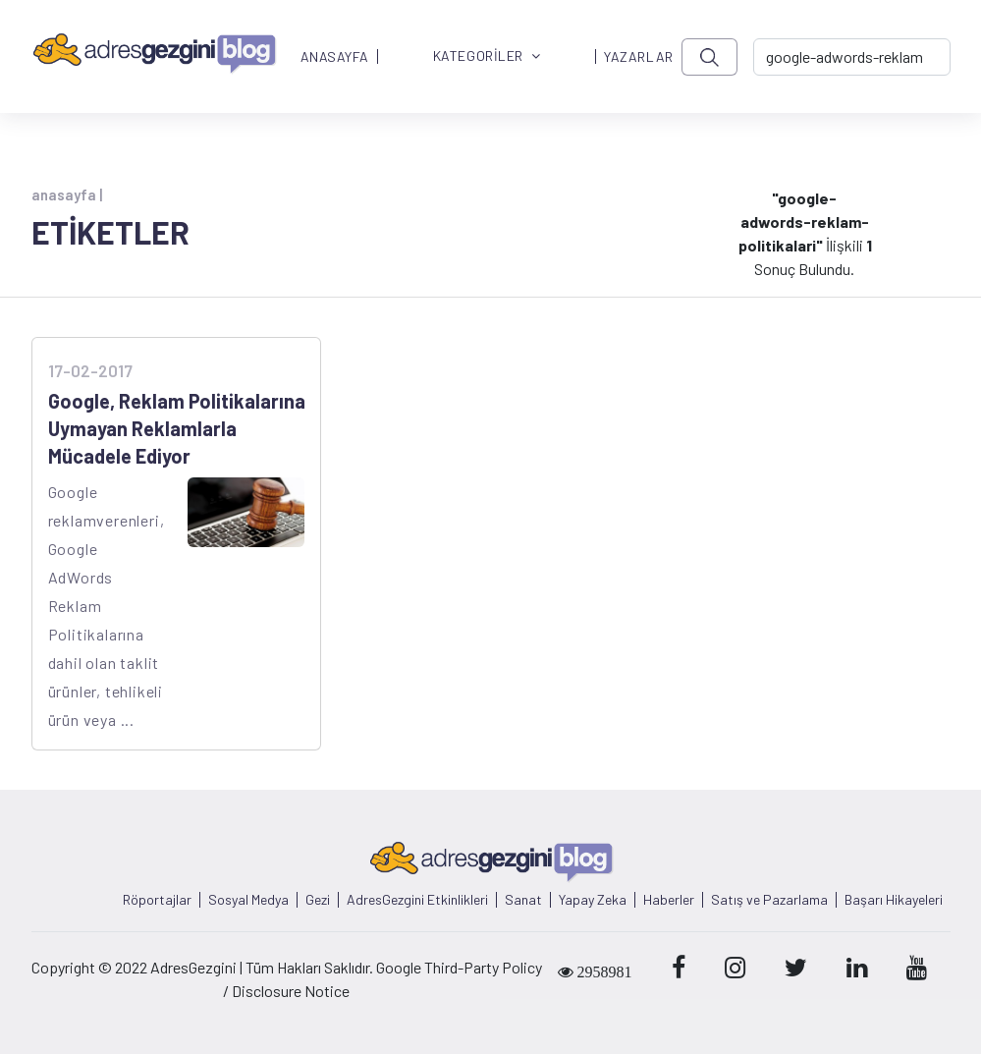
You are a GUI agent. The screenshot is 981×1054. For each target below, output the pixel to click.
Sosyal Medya (248, 900)
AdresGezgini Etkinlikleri (417, 900)
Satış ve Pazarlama (769, 900)
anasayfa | (66, 194)
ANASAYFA (334, 57)
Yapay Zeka (593, 900)
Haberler (668, 900)
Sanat (523, 900)
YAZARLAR (638, 57)
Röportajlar (157, 900)
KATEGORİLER (487, 56)
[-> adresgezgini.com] (852, 57)
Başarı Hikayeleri (894, 900)
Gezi (317, 900)
